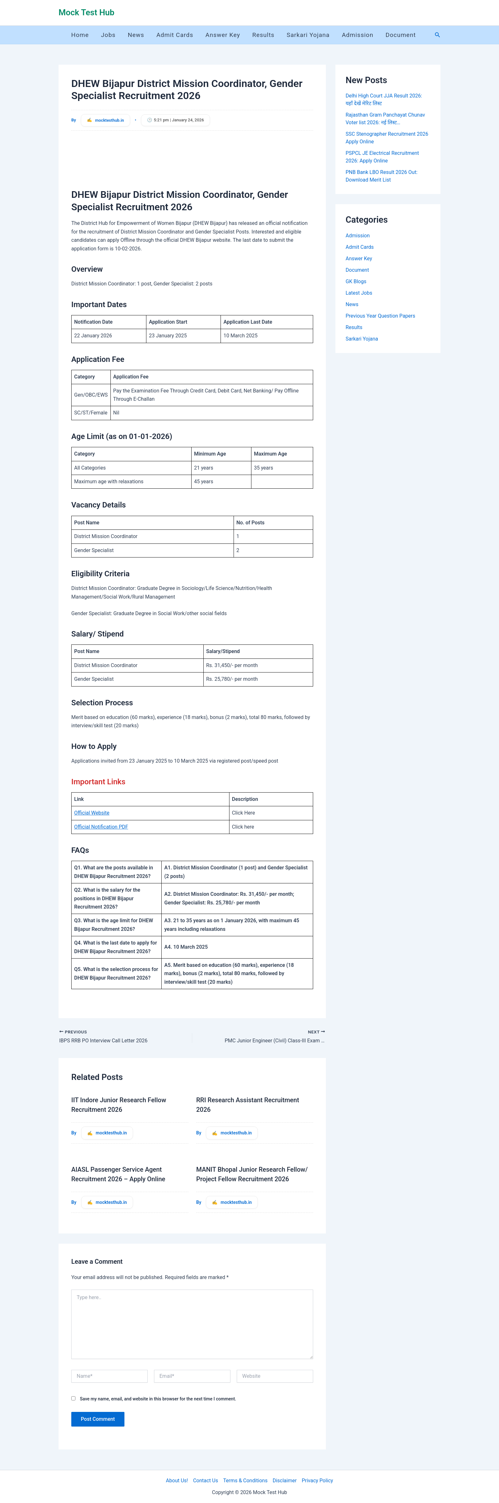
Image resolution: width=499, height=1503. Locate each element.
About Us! (177, 1481)
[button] (437, 35)
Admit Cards (175, 35)
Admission (358, 35)
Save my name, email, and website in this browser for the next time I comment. (158, 1398)
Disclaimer (285, 1481)
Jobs (109, 35)
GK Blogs (356, 281)
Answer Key (223, 35)
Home (81, 35)
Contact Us (205, 1481)
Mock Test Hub (86, 12)
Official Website (91, 813)
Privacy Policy (317, 1481)
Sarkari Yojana (308, 35)
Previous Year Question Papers (380, 316)
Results (264, 35)
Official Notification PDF (101, 827)
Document (401, 35)
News (136, 35)
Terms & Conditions (245, 1481)
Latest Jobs (359, 293)
